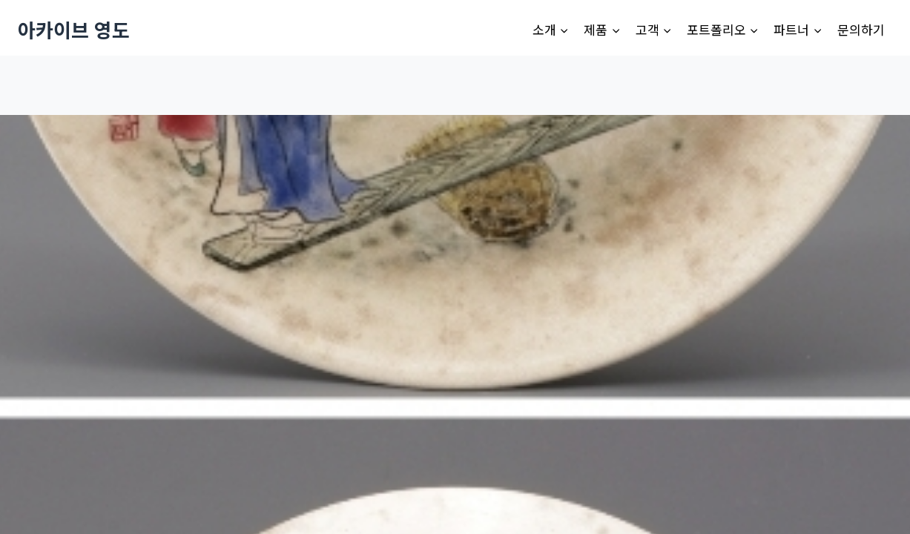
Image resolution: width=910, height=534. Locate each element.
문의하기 (861, 29)
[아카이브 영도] (74, 29)
